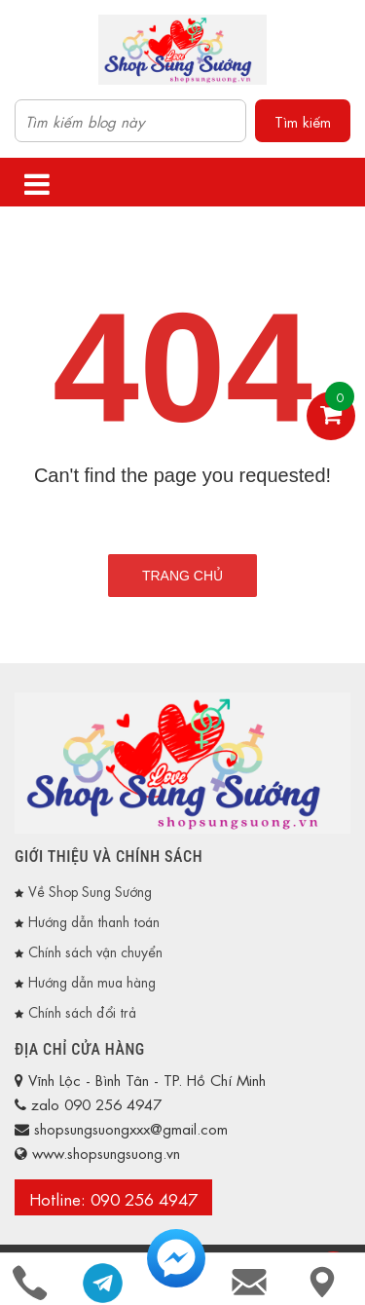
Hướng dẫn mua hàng (92, 980)
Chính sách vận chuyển (95, 950)
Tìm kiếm (302, 120)
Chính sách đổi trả (82, 1011)
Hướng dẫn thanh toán (94, 920)
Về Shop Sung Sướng (90, 890)
